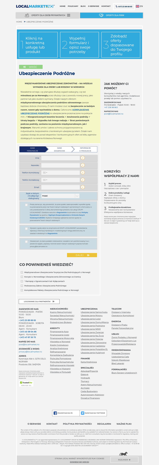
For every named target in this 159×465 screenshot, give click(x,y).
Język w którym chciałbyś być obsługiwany (32, 195)
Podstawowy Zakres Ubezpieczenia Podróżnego (43, 286)
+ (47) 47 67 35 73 (27, 337)
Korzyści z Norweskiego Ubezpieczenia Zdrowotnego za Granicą (51, 277)
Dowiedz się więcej (79, 462)
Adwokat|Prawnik (89, 371)
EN (139, 6)
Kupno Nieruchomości (61, 312)
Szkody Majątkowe (121, 360)
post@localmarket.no (113, 114)
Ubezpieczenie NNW (91, 329)
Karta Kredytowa (89, 362)
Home (62, 6)
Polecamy (73, 6)
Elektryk (84, 374)
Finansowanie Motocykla (62, 338)
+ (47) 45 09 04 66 (27, 331)
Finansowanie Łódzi (59, 335)
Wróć (30, 66)
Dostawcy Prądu (119, 325)
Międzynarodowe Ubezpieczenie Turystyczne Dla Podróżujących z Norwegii (55, 272)
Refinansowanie (58, 352)
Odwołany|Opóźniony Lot (124, 341)
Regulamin (104, 423)
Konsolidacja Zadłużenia (62, 355)
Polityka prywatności (77, 423)
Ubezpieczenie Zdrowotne (93, 342)
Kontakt (106, 6)
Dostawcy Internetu (121, 312)
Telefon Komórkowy (30, 173)
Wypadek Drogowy (121, 353)
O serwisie (93, 6)
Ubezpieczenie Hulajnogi (93, 352)
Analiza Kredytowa (59, 348)
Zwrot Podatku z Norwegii (124, 337)
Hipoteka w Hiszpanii (60, 368)
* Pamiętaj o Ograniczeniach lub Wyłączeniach (43, 281)
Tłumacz (85, 381)
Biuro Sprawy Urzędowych (124, 373)
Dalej (83, 255)
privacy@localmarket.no (30, 351)
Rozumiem (124, 460)
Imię (37, 158)
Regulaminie (62, 212)
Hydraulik (85, 378)
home (19, 22)
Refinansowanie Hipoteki (62, 365)
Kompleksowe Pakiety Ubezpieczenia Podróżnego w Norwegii (50, 290)
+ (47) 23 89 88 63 (27, 320)
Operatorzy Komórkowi (123, 315)
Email (36, 187)
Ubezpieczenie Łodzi (91, 319)
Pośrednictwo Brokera (60, 322)
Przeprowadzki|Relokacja (124, 344)
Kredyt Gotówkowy (59, 345)
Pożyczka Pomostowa (60, 358)
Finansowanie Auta (59, 331)
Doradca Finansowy (90, 398)
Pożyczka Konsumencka (62, 362)
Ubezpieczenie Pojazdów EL (94, 349)
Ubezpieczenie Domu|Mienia (95, 322)
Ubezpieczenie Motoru (91, 315)
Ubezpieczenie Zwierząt (92, 332)
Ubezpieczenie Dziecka (92, 339)
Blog (83, 6)
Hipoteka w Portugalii (60, 372)
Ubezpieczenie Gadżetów (93, 346)
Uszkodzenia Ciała (120, 357)
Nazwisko (35, 165)
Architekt (85, 388)
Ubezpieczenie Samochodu (94, 312)
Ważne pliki (124, 423)
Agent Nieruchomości (91, 384)
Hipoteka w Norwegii (60, 341)
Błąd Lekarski (118, 363)
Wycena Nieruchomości (61, 319)
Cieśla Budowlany (89, 391)
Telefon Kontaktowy (30, 180)
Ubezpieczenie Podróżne (39, 22)
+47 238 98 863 (111, 107)
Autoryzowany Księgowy (92, 394)
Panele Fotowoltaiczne (122, 328)
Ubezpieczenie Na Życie (92, 336)
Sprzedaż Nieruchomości (62, 315)
